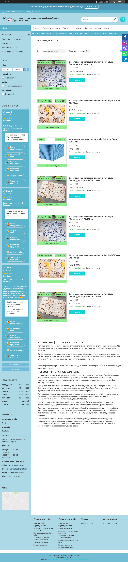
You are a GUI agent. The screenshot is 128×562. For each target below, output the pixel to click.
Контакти (77, 28)
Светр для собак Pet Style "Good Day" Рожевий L (14, 311)
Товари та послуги (50, 28)
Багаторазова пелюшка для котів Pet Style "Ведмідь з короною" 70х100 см (91, 295)
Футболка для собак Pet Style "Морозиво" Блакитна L (16, 304)
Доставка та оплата (92, 28)
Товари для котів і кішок (62, 33)
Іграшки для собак (40, 545)
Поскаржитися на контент (57, 559)
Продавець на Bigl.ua (64, 557)
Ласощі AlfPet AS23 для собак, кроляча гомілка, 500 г (15, 213)
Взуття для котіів (65, 526)
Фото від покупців (110, 523)
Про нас (66, 28)
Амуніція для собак (40, 542)
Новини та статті (9, 47)
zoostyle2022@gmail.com (17, 469)
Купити (77, 80)
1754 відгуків (103, 1)
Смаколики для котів (66, 547)
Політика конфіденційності (78, 559)
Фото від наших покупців (13, 52)
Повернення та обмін (11, 39)
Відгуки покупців (87, 523)
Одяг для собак (39, 523)
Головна (36, 28)
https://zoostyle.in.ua (15, 465)
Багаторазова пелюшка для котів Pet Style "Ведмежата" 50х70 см (91, 63)
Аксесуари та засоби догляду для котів (90, 33)
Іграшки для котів (65, 545)
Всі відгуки (15, 369)
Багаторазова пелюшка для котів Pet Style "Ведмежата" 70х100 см (91, 217)
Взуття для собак (40, 526)
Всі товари (6, 34)
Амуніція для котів (65, 528)
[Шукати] (115, 19)
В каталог (91, 6)
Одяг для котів (64, 523)
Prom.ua (76, 555)
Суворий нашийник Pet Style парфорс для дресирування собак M (15, 137)
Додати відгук (15, 364)
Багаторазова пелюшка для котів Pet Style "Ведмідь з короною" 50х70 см (91, 179)
